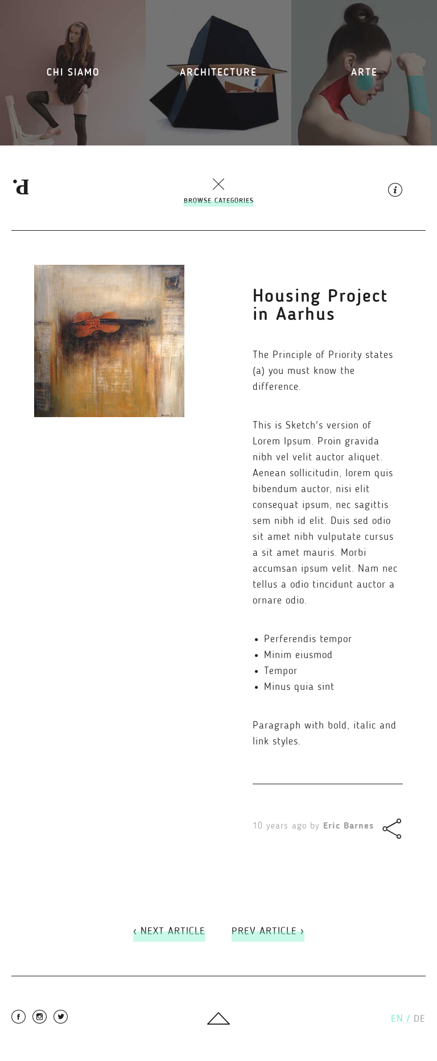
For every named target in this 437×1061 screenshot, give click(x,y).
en (400, 1019)
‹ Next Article (169, 931)
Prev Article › (268, 931)
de (420, 1019)
